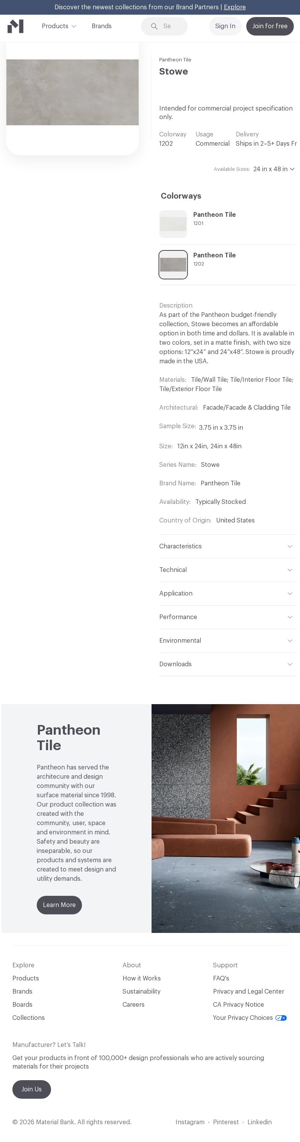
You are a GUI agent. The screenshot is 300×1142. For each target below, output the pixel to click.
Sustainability (141, 992)
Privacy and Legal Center (248, 992)
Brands (102, 26)
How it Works (142, 978)
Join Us (32, 1089)
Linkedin (259, 1122)
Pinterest (226, 1122)
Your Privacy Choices (250, 1018)
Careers (134, 1005)
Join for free (270, 26)
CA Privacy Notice (238, 1005)
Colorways (181, 196)
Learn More (59, 905)
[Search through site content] (170, 26)
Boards (22, 1005)
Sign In (225, 26)
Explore (235, 7)
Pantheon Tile (175, 59)
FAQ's (221, 978)
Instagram (190, 1122)
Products (55, 25)
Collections (28, 1018)
